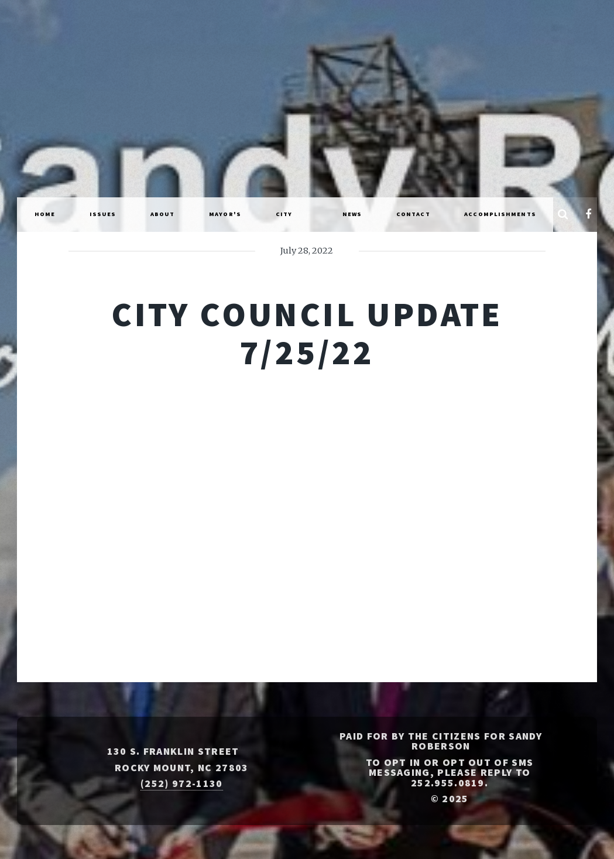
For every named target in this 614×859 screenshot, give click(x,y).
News (352, 214)
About (162, 214)
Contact (413, 214)
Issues (103, 214)
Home (45, 214)
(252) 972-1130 (181, 783)
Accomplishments (500, 214)
